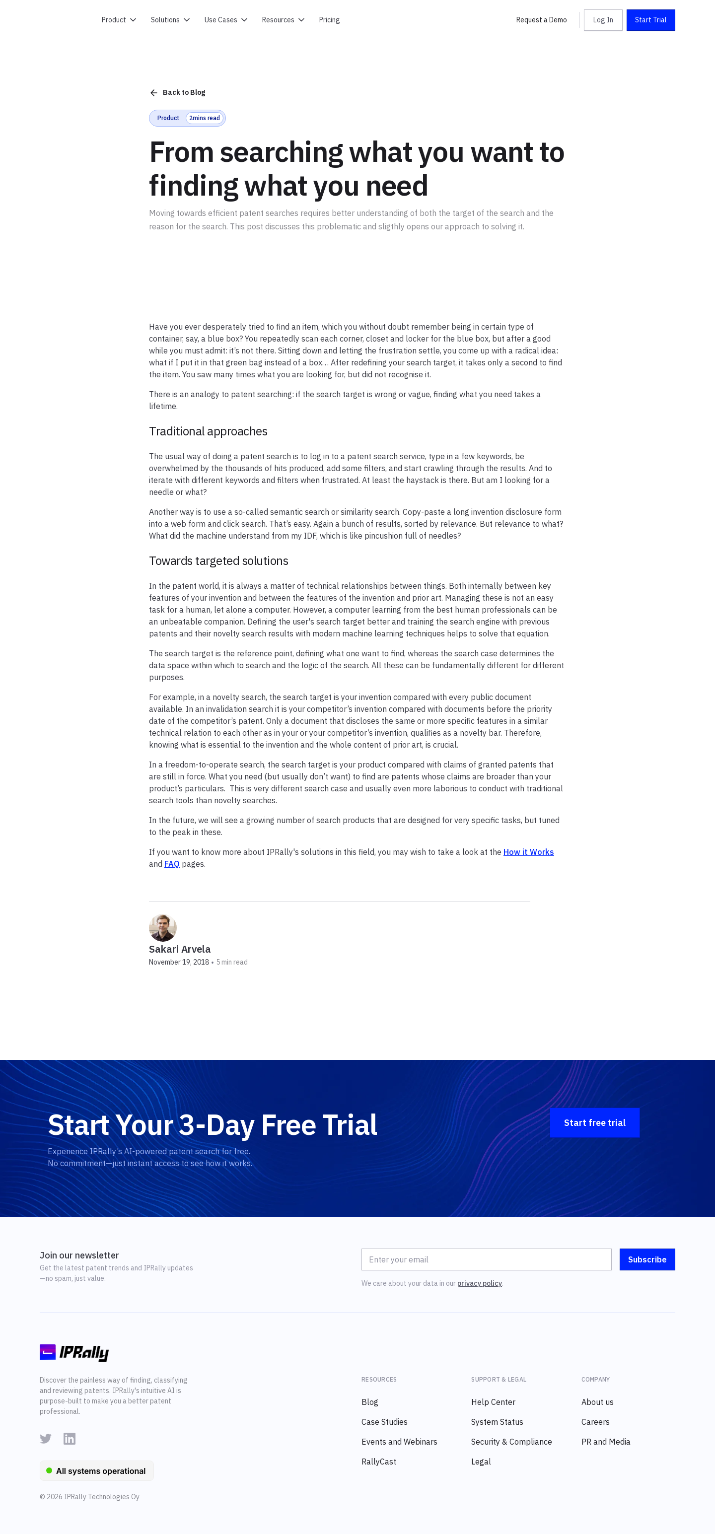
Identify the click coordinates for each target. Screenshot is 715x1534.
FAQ (172, 864)
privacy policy (479, 1283)
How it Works (528, 852)
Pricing (329, 19)
